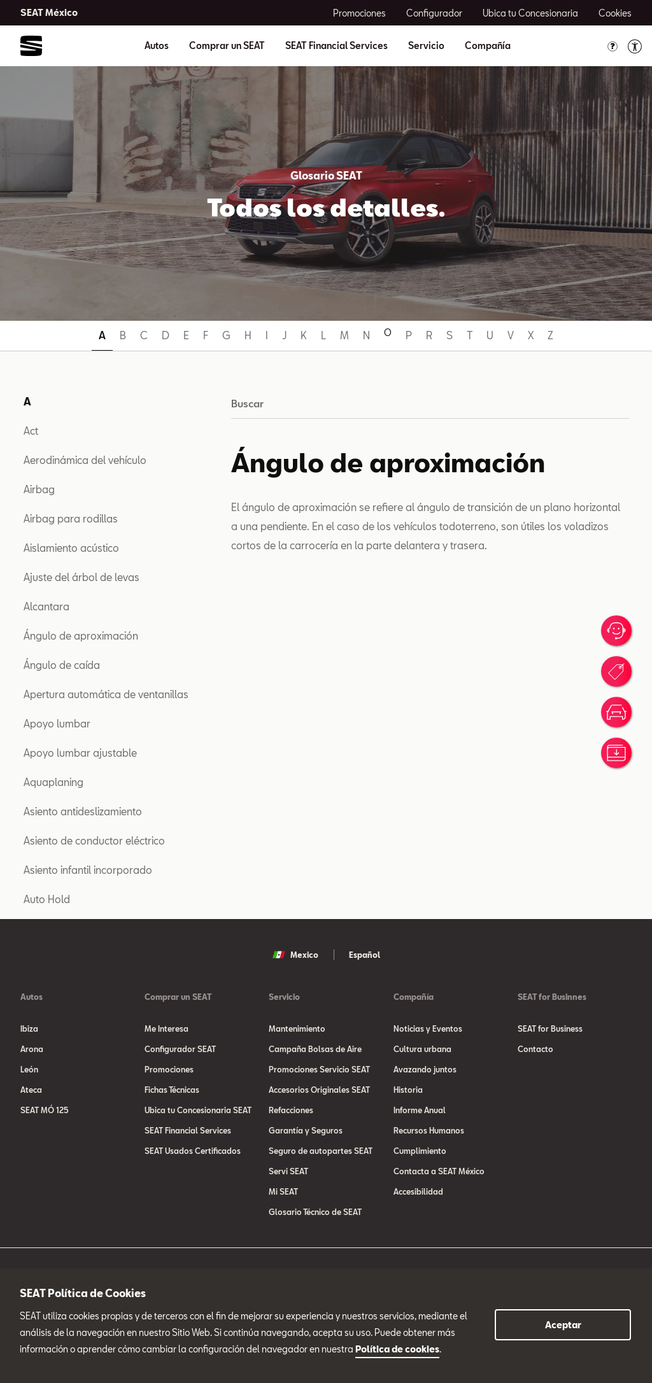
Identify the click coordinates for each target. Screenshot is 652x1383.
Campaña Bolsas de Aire (315, 1048)
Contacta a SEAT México (439, 1171)
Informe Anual (419, 1110)
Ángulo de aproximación (81, 635)
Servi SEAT (288, 1171)
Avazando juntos (425, 1069)
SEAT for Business (550, 1028)
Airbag (39, 489)
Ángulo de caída (62, 665)
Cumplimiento (419, 1150)
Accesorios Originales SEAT (319, 1089)
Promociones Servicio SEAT (319, 1069)
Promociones (169, 1069)
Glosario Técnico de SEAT (315, 1211)
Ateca (31, 1089)
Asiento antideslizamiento (83, 811)
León (29, 1069)
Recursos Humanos (428, 1130)
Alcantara (46, 606)
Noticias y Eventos (427, 1028)
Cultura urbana (422, 1048)
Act (31, 431)
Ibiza (29, 1028)
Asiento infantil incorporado (88, 870)
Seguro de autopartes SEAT (320, 1150)
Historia (408, 1089)
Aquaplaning (53, 782)
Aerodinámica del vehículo (85, 460)
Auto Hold (47, 899)
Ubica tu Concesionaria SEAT (198, 1110)
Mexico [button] (295, 954)
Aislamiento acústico (71, 548)
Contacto (535, 1048)
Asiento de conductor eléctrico (94, 840)
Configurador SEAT (180, 1048)
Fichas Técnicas (172, 1089)
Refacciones (291, 1110)
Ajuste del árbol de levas (81, 577)
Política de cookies (397, 1349)
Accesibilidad (418, 1191)
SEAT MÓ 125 (44, 1110)
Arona (31, 1048)
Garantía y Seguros (306, 1130)
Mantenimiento (297, 1028)
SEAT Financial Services (336, 46)
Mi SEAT (283, 1191)
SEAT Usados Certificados (193, 1150)
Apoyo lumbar (57, 723)
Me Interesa (166, 1028)
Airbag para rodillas (71, 518)
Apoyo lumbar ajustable (80, 753)
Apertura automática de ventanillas (106, 694)
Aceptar (563, 1324)
